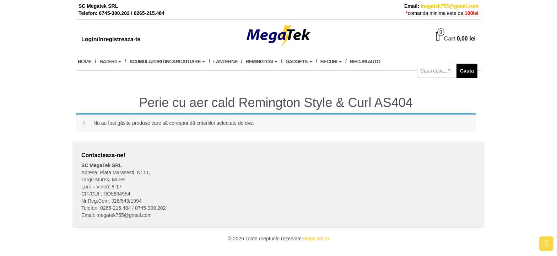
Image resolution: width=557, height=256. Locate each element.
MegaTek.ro (316, 238)
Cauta (467, 71)
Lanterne (225, 61)
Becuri (331, 61)
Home (84, 61)
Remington (261, 61)
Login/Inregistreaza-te (110, 39)
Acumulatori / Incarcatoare (167, 61)
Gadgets (298, 61)
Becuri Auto (365, 61)
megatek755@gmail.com (449, 6)
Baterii (110, 61)
